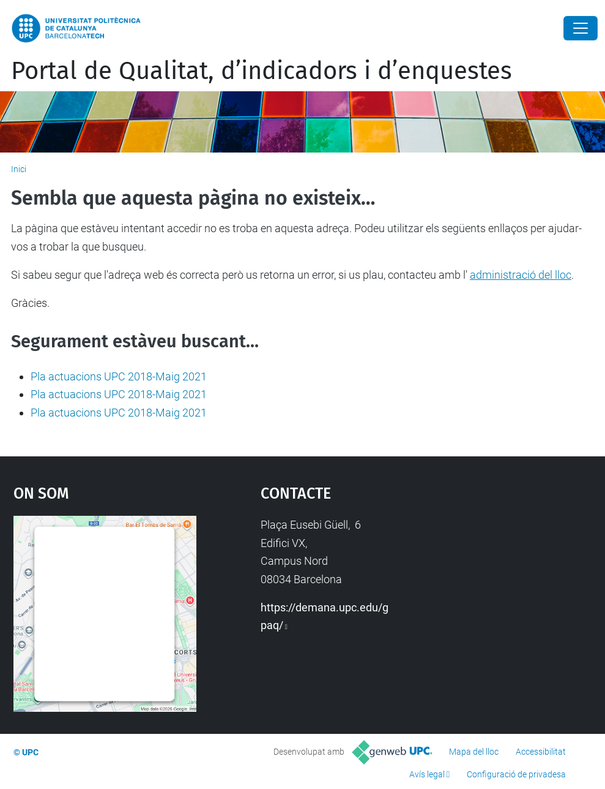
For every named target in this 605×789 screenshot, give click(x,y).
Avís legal (427, 774)
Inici (18, 169)
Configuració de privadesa (516, 774)
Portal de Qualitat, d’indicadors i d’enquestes (261, 71)
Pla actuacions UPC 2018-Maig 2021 (119, 376)
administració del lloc (520, 274)
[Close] (580, 28)
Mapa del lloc (474, 752)
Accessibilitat (541, 752)
